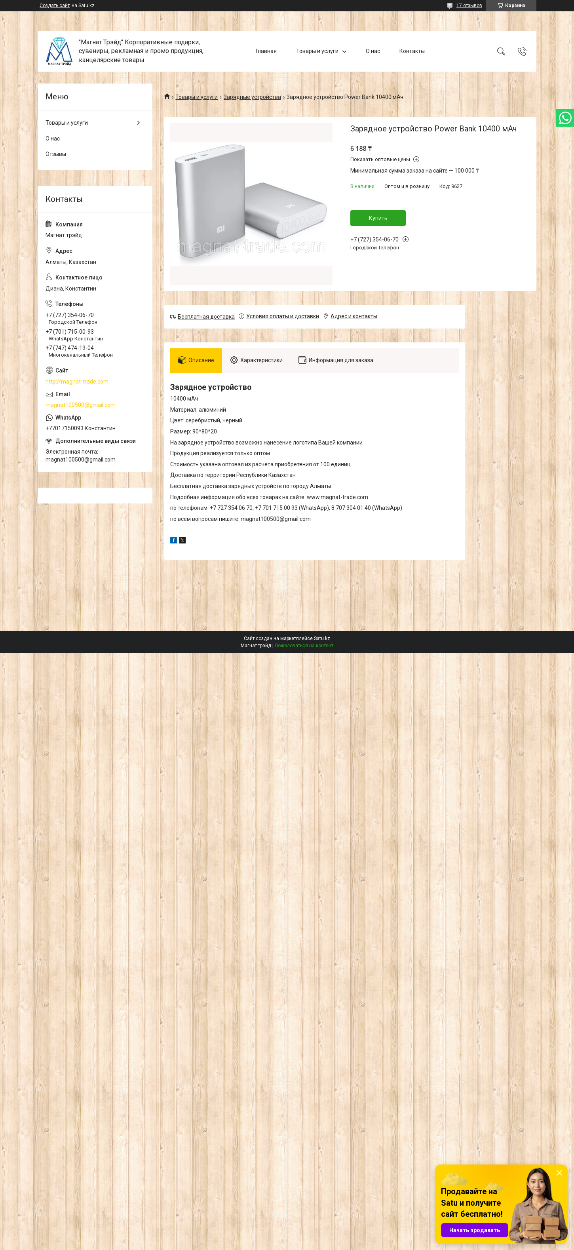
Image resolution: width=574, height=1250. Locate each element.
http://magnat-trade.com (77, 381)
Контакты (412, 51)
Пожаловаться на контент (304, 645)
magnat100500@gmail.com (81, 405)
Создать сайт (55, 5)
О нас (373, 51)
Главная (266, 51)
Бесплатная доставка (206, 316)
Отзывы (56, 154)
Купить (378, 218)
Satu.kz (322, 638)
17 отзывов (469, 5)
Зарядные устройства (252, 97)
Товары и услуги (317, 51)
